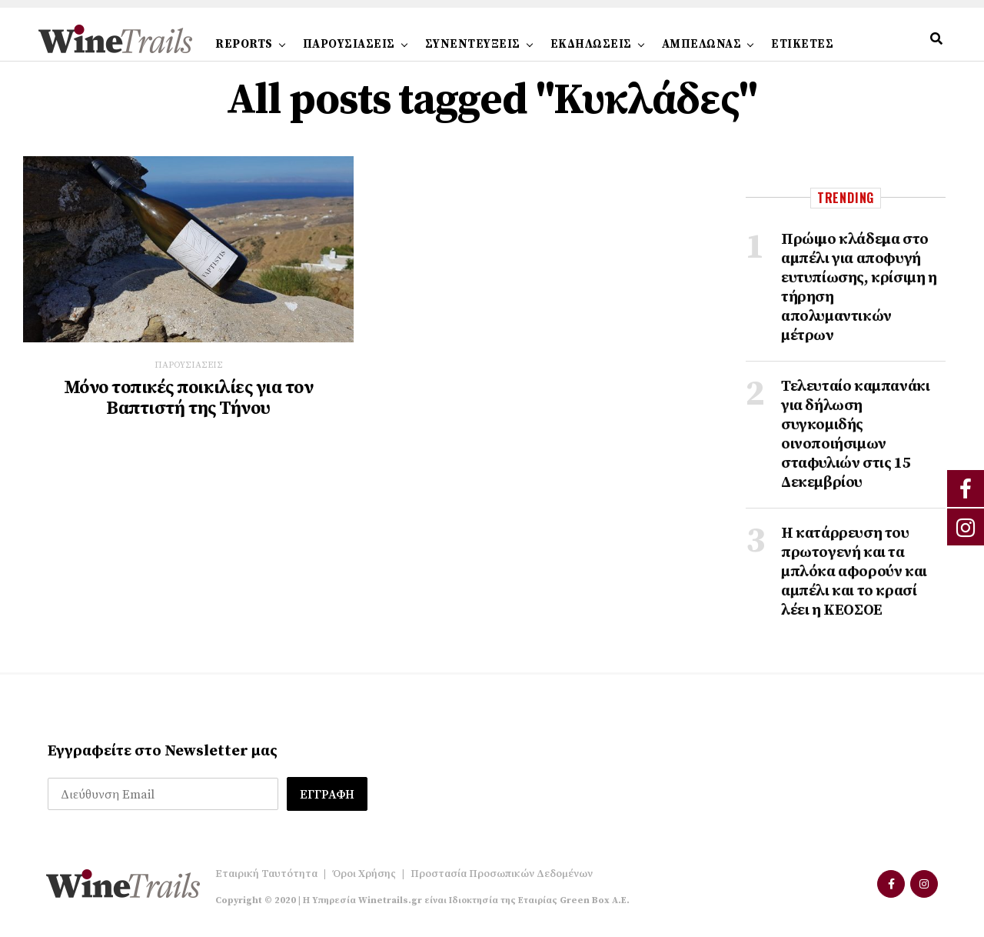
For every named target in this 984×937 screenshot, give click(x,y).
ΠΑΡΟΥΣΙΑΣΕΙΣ (349, 44)
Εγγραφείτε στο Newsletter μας (163, 751)
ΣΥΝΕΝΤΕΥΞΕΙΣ (472, 44)
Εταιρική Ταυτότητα (266, 874)
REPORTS (244, 44)
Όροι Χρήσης (364, 874)
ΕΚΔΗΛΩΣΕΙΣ (591, 44)
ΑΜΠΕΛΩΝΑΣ (702, 44)
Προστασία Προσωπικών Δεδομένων (502, 874)
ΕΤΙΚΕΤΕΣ (802, 44)
